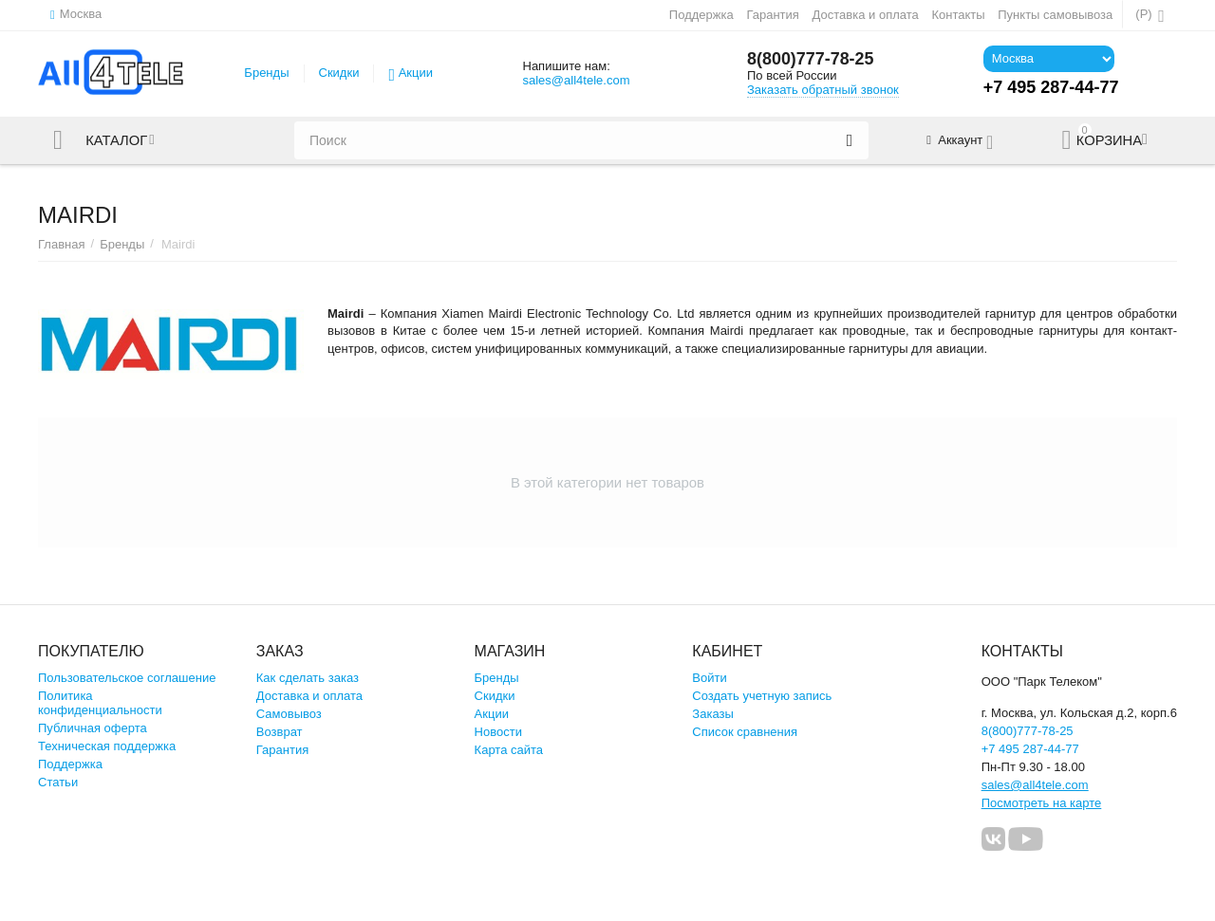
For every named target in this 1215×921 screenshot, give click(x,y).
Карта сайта (509, 750)
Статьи (58, 782)
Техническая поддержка (107, 746)
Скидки (339, 72)
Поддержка (701, 15)
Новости (498, 732)
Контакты (957, 15)
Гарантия (772, 15)
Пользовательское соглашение (126, 678)
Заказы (713, 714)
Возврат (279, 732)
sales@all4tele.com (575, 80)
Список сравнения (744, 732)
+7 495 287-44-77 (1030, 749)
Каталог (116, 140)
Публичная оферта (92, 728)
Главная (61, 244)
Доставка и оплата (866, 15)
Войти (709, 678)
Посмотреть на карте (1041, 803)
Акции (416, 72)
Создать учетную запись (762, 696)
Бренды (266, 72)
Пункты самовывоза (1055, 15)
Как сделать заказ (307, 678)
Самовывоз (289, 714)
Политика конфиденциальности (100, 703)
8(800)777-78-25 (810, 59)
